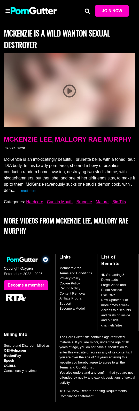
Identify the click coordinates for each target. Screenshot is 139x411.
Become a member (26, 285)
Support (65, 303)
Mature (102, 202)
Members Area (70, 268)
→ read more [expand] (26, 191)
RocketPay (12, 356)
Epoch (9, 361)
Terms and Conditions (75, 273)
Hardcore (34, 202)
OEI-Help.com (15, 350)
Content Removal (72, 293)
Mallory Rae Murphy (93, 139)
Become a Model (72, 308)
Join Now (112, 10)
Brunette (84, 202)
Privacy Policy (69, 278)
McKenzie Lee (28, 139)
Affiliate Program (71, 298)
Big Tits (119, 202)
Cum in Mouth (60, 202)
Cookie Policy (69, 283)
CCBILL (10, 366)
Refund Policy (69, 288)
